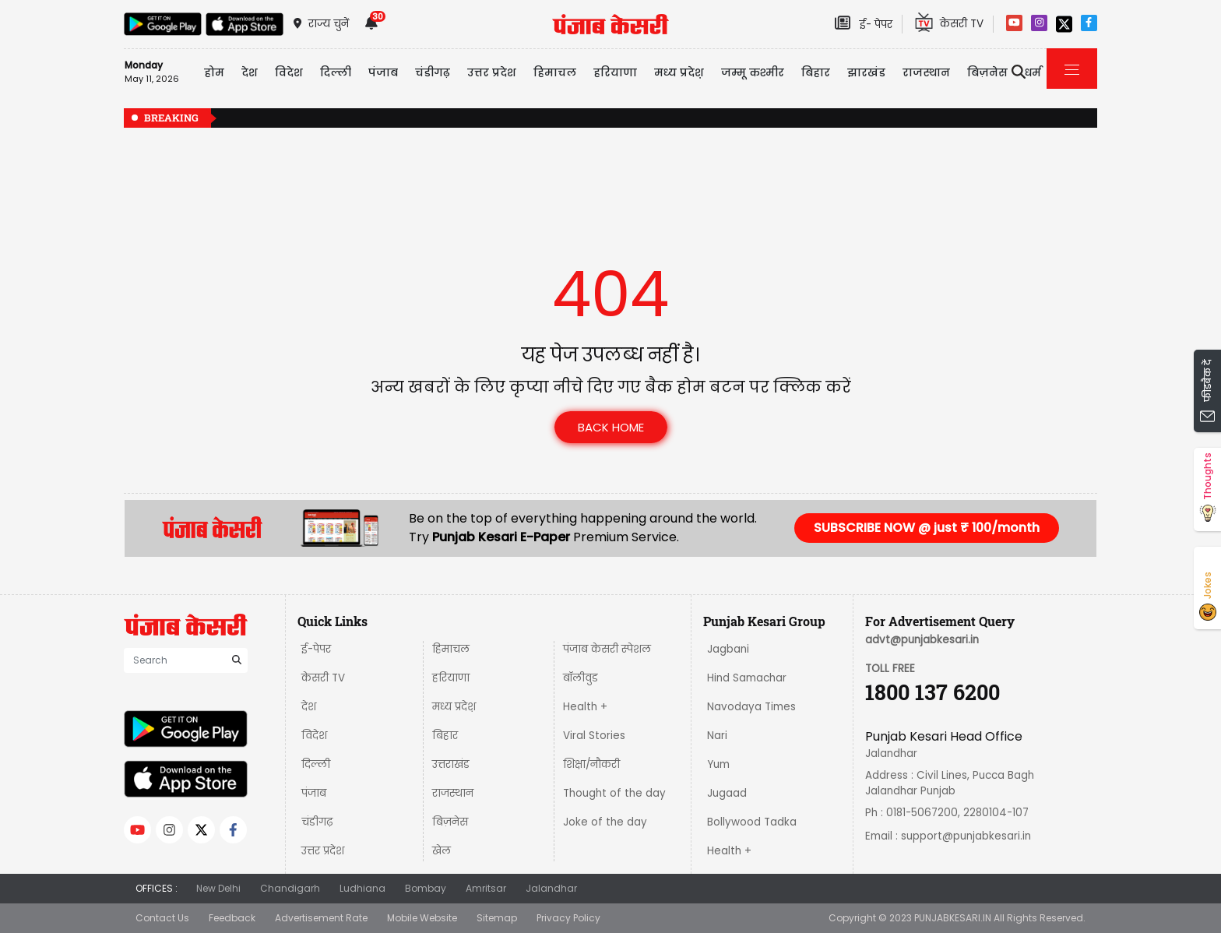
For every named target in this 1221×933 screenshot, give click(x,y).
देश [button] (249, 72)
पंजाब (313, 793)
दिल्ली (335, 72)
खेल (441, 850)
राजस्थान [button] (926, 72)
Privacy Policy (568, 917)
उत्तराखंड (451, 764)
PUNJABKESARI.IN (952, 917)
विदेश (314, 735)
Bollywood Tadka (752, 822)
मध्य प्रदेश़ (679, 72)
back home (611, 427)
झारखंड (866, 72)
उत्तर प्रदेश (491, 72)
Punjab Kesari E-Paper (502, 537)
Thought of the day (614, 793)
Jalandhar (551, 888)
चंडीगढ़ (317, 822)
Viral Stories (594, 735)
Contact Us (162, 917)
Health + (585, 706)
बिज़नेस (450, 822)
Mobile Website (422, 917)
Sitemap (497, 917)
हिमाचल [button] (554, 72)
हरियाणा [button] (615, 72)
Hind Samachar (746, 678)
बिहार (815, 72)
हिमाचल (451, 649)
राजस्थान (452, 793)
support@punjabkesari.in (966, 836)
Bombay (425, 888)
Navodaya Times (751, 706)
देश (308, 706)
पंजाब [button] (383, 72)
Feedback (232, 917)
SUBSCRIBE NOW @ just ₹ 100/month (927, 528)
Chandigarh (290, 888)
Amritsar (486, 888)
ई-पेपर (316, 649)
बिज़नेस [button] (987, 72)
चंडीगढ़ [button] (432, 72)
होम (214, 72)
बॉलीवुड (580, 678)
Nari (717, 735)
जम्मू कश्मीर (752, 72)
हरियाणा (451, 678)
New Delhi (218, 888)
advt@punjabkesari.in (922, 639)
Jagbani (728, 649)
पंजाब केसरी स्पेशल (607, 649)
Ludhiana (362, 888)
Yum (718, 764)
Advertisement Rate (321, 917)
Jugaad (727, 793)
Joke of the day (605, 822)
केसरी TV (323, 678)
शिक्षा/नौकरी (591, 764)
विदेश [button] (289, 72)
